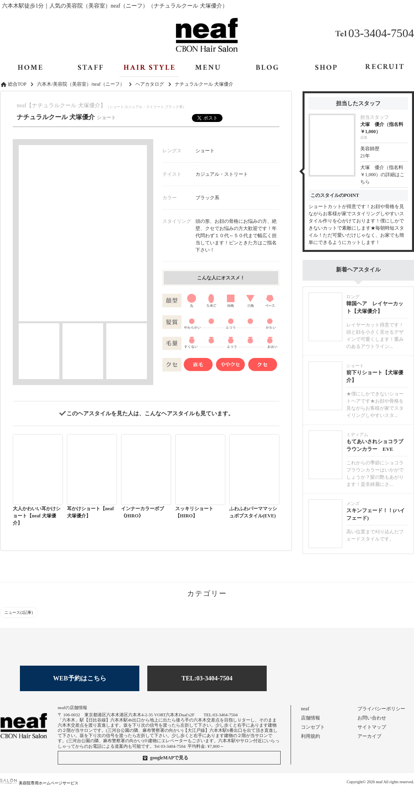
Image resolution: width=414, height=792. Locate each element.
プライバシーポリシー (381, 708)
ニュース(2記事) (18, 612)
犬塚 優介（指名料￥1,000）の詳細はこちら (382, 175)
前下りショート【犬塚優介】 (374, 376)
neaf (305, 708)
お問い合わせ (371, 718)
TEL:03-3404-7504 (207, 678)
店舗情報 (310, 718)
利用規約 (310, 736)
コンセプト (313, 727)
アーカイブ (369, 736)
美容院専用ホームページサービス (39, 783)
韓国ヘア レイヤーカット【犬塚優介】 (374, 307)
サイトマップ (371, 727)
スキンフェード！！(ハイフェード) (375, 514)
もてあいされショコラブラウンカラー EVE (374, 445)
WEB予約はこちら (79, 678)
